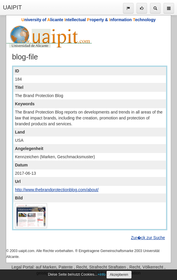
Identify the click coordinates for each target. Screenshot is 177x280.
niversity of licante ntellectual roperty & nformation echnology (88, 19)
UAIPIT (12, 7)
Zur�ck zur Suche (148, 237)
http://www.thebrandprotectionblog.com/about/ (57, 189)
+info (101, 274)
